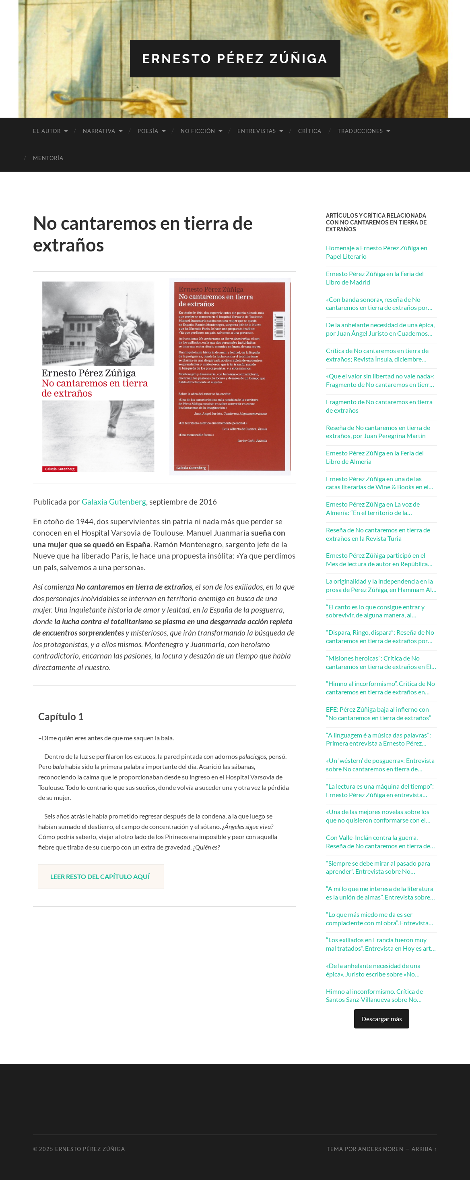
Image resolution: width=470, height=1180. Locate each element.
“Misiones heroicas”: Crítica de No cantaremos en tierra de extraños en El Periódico (378, 662)
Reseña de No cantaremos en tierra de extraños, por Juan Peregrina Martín (378, 432)
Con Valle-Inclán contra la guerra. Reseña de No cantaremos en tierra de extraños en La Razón (378, 841)
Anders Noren (381, 1149)
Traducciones (360, 131)
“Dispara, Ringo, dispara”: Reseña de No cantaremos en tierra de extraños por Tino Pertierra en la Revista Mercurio (380, 636)
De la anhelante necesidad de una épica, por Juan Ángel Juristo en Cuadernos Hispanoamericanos (380, 329)
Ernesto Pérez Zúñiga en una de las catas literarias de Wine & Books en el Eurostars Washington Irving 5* (377, 483)
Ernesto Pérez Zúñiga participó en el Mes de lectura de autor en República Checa (377, 559)
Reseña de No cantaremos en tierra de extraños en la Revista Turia (378, 534)
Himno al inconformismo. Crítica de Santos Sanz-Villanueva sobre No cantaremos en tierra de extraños (374, 995)
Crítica (310, 131)
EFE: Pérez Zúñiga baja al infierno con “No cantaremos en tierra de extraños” (378, 713)
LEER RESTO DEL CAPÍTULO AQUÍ (100, 876)
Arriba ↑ (424, 1149)
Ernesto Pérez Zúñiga (235, 58)
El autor (47, 131)
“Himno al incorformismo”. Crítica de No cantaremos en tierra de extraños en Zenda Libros (380, 687)
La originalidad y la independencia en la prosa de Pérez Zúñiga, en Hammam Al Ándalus (379, 585)
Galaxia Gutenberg (114, 501)
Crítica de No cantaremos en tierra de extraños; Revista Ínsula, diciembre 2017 (377, 355)
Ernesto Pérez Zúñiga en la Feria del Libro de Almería (375, 457)
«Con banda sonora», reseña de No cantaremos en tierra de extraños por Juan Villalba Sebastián (377, 303)
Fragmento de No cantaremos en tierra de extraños (379, 406)
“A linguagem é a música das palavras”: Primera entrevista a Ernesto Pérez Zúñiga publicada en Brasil (378, 739)
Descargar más (381, 1018)
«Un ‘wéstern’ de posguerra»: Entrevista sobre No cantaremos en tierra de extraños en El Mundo (380, 764)
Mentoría (48, 158)
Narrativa (99, 131)
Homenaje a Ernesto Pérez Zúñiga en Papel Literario (376, 252)
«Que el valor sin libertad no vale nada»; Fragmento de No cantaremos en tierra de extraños (380, 380)
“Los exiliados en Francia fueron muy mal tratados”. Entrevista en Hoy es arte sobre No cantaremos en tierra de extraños (380, 944)
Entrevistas (256, 131)
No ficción (198, 131)
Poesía (148, 131)
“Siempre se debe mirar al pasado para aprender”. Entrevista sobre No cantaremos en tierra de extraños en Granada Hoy (378, 867)
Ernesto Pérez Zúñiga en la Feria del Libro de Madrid (375, 278)
